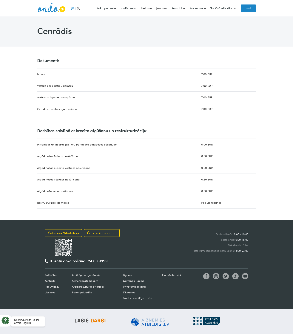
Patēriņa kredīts (82, 292)
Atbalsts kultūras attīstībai (88, 286)
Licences (50, 292)
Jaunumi (161, 8)
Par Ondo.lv (52, 286)
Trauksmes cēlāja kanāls (137, 298)
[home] (51, 8)
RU (78, 8)
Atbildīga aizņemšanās (86, 275)
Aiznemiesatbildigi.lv (85, 281)
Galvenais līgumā (133, 281)
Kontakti (50, 281)
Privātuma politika (134, 286)
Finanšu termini (171, 275)
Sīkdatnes (129, 292)
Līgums (127, 275)
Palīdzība (51, 275)
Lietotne (146, 8)
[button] (106, 9)
